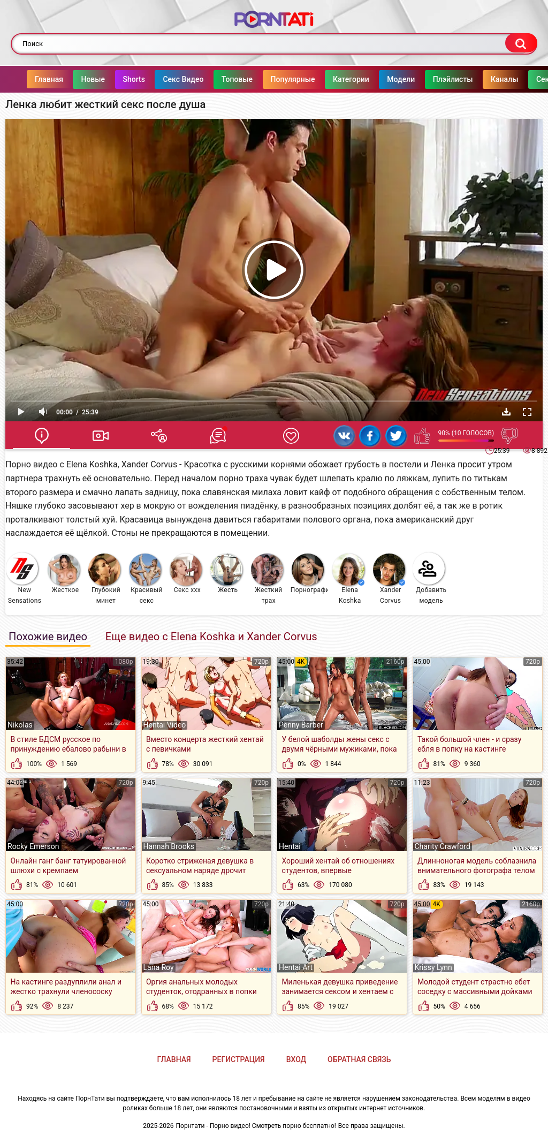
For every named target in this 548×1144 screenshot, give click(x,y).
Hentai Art (296, 967)
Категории (329, 79)
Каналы (483, 79)
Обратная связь (359, 1059)
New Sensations (23, 578)
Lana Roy (158, 967)
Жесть (226, 574)
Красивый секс (146, 579)
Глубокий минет (104, 579)
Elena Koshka (348, 579)
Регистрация (238, 1059)
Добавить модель (430, 578)
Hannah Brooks (168, 846)
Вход (296, 1059)
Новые (71, 79)
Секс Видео (161, 79)
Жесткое (64, 574)
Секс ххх (186, 574)
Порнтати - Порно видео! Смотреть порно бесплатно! (256, 1126)
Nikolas (20, 725)
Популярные (271, 79)
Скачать (506, 412)
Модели (379, 79)
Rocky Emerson (33, 846)
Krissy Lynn (433, 967)
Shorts (113, 79)
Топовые (215, 79)
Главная (27, 79)
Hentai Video (164, 725)
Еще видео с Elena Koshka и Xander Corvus (211, 636)
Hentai (290, 846)
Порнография (310, 574)
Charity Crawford (442, 846)
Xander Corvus (389, 579)
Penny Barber (301, 725)
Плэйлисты (432, 79)
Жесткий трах (267, 579)
